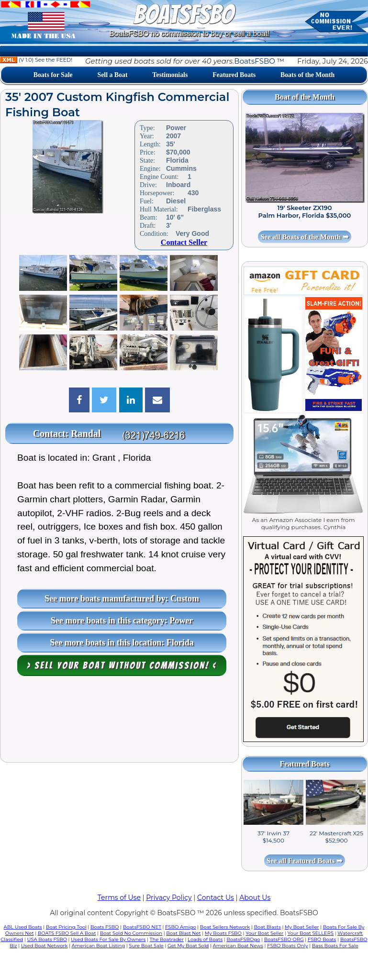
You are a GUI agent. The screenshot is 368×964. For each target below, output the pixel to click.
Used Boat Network (44, 945)
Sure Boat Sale (146, 945)
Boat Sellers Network (225, 927)
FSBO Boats (322, 939)
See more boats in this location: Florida (122, 642)
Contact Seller (184, 242)
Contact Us (215, 897)
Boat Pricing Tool (66, 927)
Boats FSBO (104, 927)
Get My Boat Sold (188, 945)
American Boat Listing (98, 945)
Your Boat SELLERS (311, 933)
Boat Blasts (267, 927)
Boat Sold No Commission (131, 933)
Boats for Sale (53, 74)
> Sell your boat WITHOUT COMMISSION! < (122, 665)
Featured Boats (234, 74)
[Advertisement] (119, 721)
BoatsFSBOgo (243, 939)
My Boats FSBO (223, 933)
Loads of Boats (205, 939)
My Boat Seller (302, 927)
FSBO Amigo (180, 927)
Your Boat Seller (264, 933)
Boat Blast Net (183, 933)
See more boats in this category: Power (122, 620)
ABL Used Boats (23, 927)
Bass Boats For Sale (335, 945)
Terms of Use (119, 897)
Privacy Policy (168, 897)
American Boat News (238, 945)
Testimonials (170, 74)
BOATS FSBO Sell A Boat (67, 933)
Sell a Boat (112, 74)
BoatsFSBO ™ (259, 61)
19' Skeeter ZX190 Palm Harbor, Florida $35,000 (304, 211)
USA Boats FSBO (47, 939)
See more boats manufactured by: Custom (122, 598)
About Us (254, 897)
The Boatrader (167, 939)
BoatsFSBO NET (142, 927)
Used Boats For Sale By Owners (108, 939)
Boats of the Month (307, 74)
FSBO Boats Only (287, 945)
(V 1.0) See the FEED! (36, 59)
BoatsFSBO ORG (284, 939)
